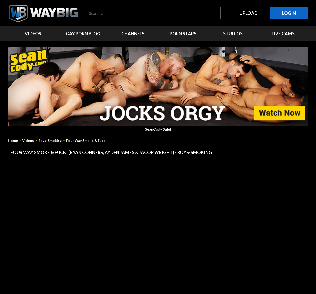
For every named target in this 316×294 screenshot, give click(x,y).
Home (13, 141)
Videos (28, 141)
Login (289, 13)
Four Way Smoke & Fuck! (86, 141)
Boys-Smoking (50, 141)
